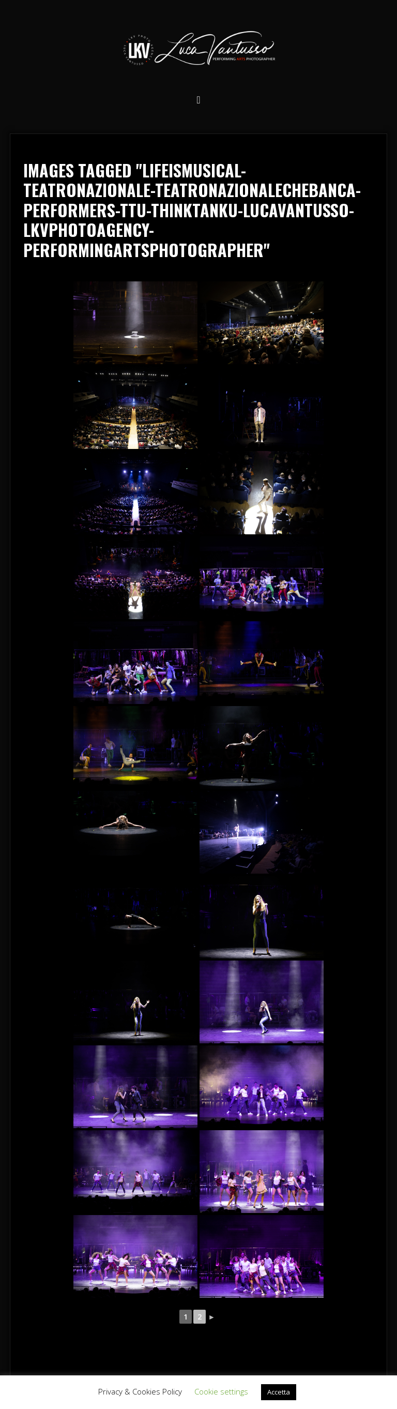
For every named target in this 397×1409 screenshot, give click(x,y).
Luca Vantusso (198, 50)
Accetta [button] (278, 1392)
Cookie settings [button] (221, 1391)
